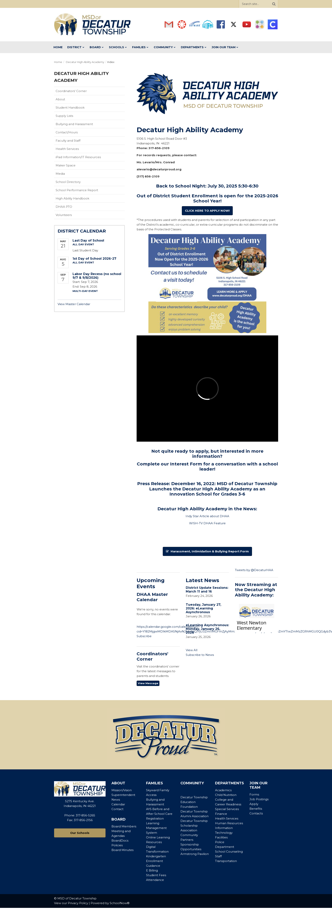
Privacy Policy (78, 903)
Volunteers (64, 215)
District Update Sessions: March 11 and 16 (207, 589)
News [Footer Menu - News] (115, 799)
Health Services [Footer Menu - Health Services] (226, 818)
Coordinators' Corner (77, 92)
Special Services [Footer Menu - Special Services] (227, 809)
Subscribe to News (200, 655)
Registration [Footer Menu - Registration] (155, 818)
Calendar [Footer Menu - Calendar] (118, 804)
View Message (148, 683)
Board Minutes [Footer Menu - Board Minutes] (122, 850)
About (60, 99)
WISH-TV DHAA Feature (207, 523)
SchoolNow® (120, 903)
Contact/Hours (67, 132)
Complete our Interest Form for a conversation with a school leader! (207, 466)
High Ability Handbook (79, 199)
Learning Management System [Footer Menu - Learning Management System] (156, 827)
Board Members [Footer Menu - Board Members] (123, 826)
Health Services (67, 149)
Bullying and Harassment (74, 124)
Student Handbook (76, 108)
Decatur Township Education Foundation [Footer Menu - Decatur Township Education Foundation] (194, 802)
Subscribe (144, 636)
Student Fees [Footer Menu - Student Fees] (156, 875)
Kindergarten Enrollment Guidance (156, 861)
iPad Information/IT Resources (78, 157)
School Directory (68, 182)
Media (60, 173)
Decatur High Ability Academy (85, 62)
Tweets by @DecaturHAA (254, 570)
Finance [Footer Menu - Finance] (221, 814)
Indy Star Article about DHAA (207, 516)
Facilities (221, 837)
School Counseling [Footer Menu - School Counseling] (229, 851)
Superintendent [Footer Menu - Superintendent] (123, 795)
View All (191, 650)
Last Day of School (88, 240)
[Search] (274, 4)
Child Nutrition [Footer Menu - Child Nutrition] (225, 795)
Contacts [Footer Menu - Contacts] (256, 813)
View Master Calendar (74, 304)
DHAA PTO (64, 207)
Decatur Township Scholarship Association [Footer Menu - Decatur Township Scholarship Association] (194, 825)
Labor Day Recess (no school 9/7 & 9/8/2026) (97, 276)
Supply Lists (64, 116)
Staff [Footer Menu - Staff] (218, 856)
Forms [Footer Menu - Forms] (254, 794)
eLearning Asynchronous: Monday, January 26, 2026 (207, 628)
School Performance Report (83, 191)
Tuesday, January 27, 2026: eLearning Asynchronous (203, 608)
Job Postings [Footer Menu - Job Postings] (259, 799)
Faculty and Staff (68, 140)
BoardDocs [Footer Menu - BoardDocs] (119, 840)
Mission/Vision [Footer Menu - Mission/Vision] (121, 790)
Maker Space (65, 165)
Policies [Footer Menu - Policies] (117, 845)
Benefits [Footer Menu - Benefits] (255, 808)
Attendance (155, 880)
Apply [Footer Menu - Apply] (253, 804)
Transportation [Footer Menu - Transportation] (226, 861)
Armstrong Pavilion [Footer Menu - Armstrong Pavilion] (194, 854)
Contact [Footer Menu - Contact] (117, 809)
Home (58, 62)
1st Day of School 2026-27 (94, 258)
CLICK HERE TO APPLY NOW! (207, 210)
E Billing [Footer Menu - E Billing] (152, 870)
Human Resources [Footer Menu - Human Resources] (229, 823)
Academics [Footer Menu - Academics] (223, 790)
